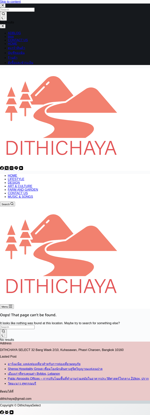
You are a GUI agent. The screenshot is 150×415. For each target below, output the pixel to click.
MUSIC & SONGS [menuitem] (20, 196)
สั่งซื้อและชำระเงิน (20, 62)
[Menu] (7, 306)
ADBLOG (14, 33)
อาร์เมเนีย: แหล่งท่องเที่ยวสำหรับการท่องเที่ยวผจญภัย (44, 364)
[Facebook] (2, 169)
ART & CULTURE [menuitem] (20, 186)
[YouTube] (21, 169)
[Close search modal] (2, 6)
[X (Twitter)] (7, 169)
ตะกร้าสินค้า (16, 48)
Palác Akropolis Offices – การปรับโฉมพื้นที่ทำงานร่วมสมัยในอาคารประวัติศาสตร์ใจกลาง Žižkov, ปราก (78, 378)
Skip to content (10, 1)
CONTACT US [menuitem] (18, 193)
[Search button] (3, 16)
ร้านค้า (12, 57)
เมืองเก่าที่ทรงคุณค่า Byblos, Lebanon (34, 373)
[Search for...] (17, 10)
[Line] (16, 169)
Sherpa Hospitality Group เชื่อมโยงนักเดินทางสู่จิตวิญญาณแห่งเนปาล (55, 368)
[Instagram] (12, 169)
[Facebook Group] (7, 413)
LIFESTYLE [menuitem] (16, 179)
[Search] (7, 204)
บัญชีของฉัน (16, 52)
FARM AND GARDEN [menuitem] (23, 189)
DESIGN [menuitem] (14, 182)
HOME (12, 43)
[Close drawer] (2, 26)
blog (11, 36)
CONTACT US (18, 40)
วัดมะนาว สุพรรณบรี (22, 383)
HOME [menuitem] (12, 175)
